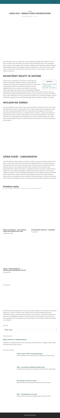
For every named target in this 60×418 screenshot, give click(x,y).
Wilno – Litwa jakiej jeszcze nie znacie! (27, 394)
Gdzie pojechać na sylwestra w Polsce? (27, 380)
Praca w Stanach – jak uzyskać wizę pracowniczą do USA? (14, 230)
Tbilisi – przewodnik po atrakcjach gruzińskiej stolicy (14, 269)
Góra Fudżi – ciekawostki (49, 87)
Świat (30, 11)
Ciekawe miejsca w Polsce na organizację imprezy (30, 353)
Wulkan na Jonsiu (47, 86)
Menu (54, 2)
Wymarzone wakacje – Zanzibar (43, 230)
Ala (37, 16)
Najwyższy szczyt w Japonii (49, 84)
